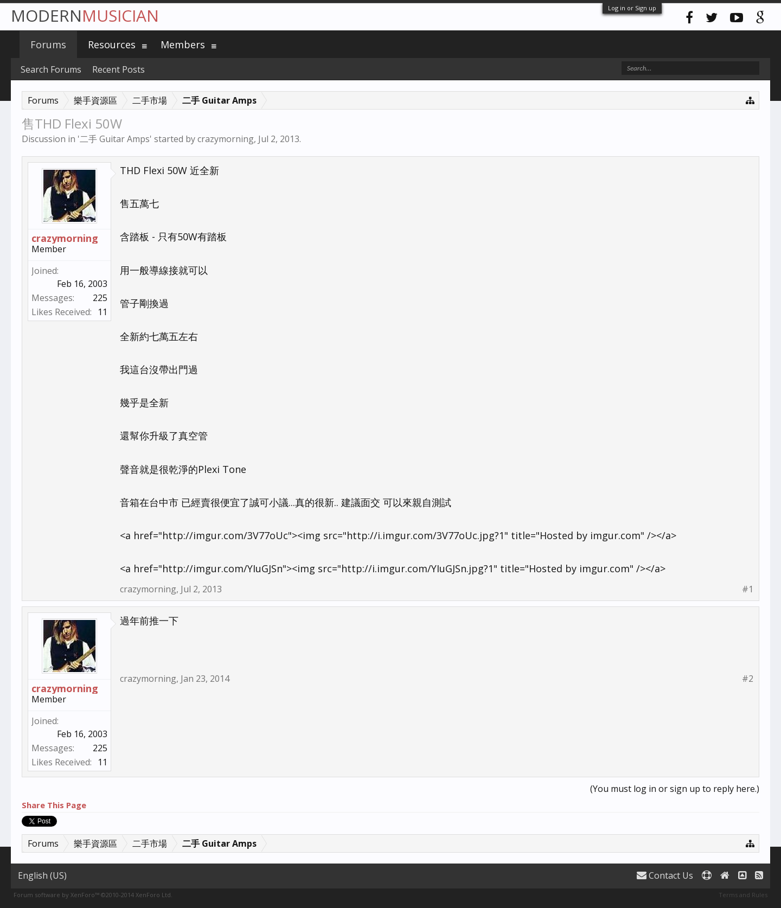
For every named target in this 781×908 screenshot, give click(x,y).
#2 (747, 679)
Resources (112, 44)
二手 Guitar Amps (115, 139)
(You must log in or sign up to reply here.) (674, 789)
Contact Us (665, 875)
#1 (747, 589)
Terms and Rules (743, 895)
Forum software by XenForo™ (93, 895)
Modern (85, 15)
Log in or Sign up (632, 8)
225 (100, 298)
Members (183, 44)
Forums (48, 44)
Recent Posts (118, 69)
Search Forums (51, 69)
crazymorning (225, 139)
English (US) (42, 875)
